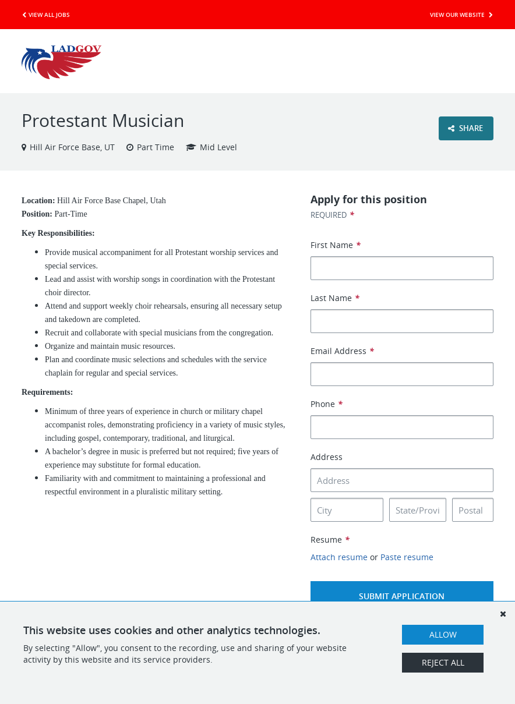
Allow (443, 634)
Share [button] (465, 128)
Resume (330, 539)
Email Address (342, 350)
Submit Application (402, 596)
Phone (327, 403)
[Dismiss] (503, 614)
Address (327, 456)
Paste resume (406, 557)
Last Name (335, 297)
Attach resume (339, 557)
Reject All (443, 662)
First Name (336, 244)
